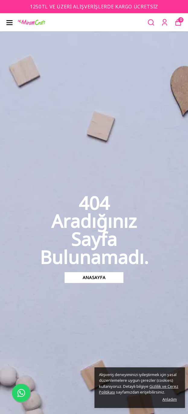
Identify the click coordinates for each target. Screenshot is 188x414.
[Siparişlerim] (164, 22)
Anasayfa (94, 277)
